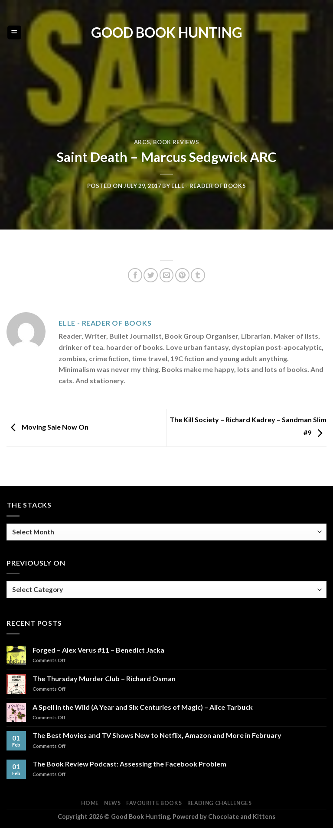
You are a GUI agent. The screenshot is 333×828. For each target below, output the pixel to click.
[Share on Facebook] (135, 275)
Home (89, 803)
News (112, 803)
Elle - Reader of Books (208, 185)
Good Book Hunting (166, 32)
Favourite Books (154, 803)
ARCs (142, 142)
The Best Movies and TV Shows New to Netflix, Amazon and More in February (157, 735)
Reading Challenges (219, 803)
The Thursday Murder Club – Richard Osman (104, 678)
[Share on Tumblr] (198, 275)
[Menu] (14, 33)
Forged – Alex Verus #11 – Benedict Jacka (98, 650)
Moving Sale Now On (47, 427)
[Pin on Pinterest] (182, 275)
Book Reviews (176, 142)
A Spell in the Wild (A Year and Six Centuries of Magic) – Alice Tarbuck (143, 707)
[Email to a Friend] (167, 275)
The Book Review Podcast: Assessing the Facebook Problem (129, 764)
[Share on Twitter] (151, 275)
